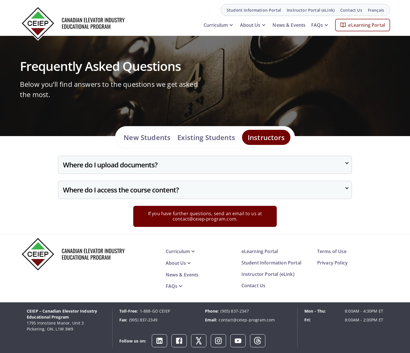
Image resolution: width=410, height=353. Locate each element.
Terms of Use (332, 251)
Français (376, 10)
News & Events (289, 25)
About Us (250, 25)
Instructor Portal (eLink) (311, 10)
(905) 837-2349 (143, 320)
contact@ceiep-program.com (247, 320)
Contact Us (351, 10)
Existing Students (206, 137)
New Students (147, 137)
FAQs (317, 25)
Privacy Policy (332, 263)
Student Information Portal (254, 10)
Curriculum (216, 25)
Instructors (266, 137)
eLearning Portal (366, 25)
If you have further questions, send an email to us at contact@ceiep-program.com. (205, 216)
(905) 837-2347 (234, 311)
